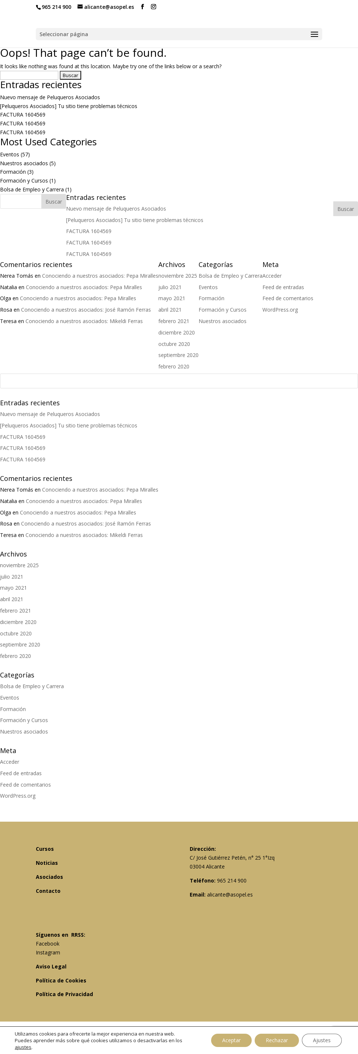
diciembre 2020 (18, 621)
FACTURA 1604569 (22, 114)
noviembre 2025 (19, 565)
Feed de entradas (21, 773)
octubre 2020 (16, 633)
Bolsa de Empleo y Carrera (32, 189)
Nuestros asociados (24, 163)
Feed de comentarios (25, 784)
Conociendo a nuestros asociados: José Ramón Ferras (86, 523)
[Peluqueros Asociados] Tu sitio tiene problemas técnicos (68, 106)
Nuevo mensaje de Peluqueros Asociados (50, 97)
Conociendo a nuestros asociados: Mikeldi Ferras (84, 534)
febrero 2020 (15, 655)
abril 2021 (11, 599)
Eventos (9, 154)
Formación (13, 171)
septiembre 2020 (20, 644)
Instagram (48, 952)
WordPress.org (17, 795)
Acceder (9, 761)
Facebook (47, 943)
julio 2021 (11, 576)
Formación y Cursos (24, 180)
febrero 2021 (15, 610)
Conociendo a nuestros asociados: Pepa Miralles (100, 489)
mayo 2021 (13, 587)
